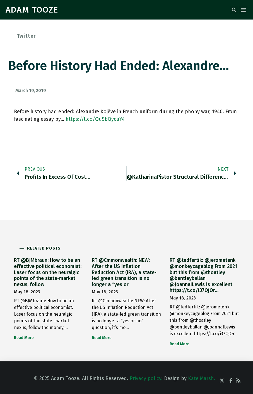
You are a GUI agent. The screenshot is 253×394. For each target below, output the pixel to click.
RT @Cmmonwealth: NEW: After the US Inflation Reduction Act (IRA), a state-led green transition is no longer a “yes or (124, 272)
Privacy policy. (146, 378)
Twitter (26, 36)
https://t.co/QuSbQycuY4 (95, 119)
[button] (234, 10)
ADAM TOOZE (32, 10)
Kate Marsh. (201, 378)
